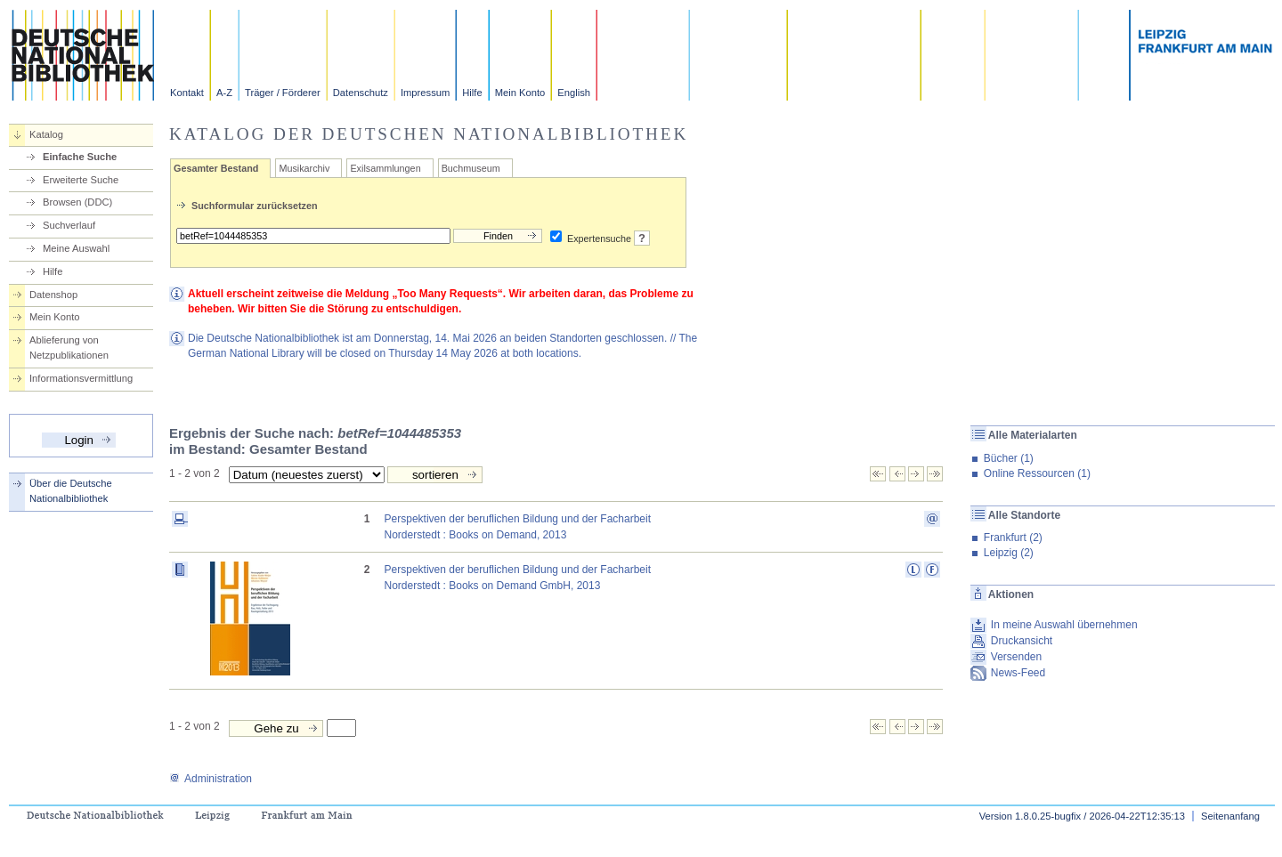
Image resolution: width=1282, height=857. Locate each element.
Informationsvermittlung (81, 378)
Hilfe (472, 92)
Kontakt (187, 92)
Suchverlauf (69, 225)
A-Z (224, 92)
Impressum (425, 92)
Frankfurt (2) (1013, 537)
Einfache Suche (80, 156)
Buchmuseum (471, 168)
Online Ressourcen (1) (1037, 473)
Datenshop (53, 294)
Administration (210, 778)
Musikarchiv (304, 168)
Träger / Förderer (282, 92)
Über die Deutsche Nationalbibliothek (70, 491)
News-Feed (1018, 673)
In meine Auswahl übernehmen (1064, 624)
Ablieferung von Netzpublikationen (69, 347)
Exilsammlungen (385, 168)
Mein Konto (520, 92)
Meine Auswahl (76, 248)
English (573, 92)
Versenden (1016, 657)
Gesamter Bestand (216, 168)
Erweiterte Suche (80, 179)
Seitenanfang (1230, 816)
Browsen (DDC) (77, 202)
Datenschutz (360, 92)
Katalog (46, 134)
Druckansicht (1021, 641)
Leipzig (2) (1009, 552)
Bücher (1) (1009, 458)
